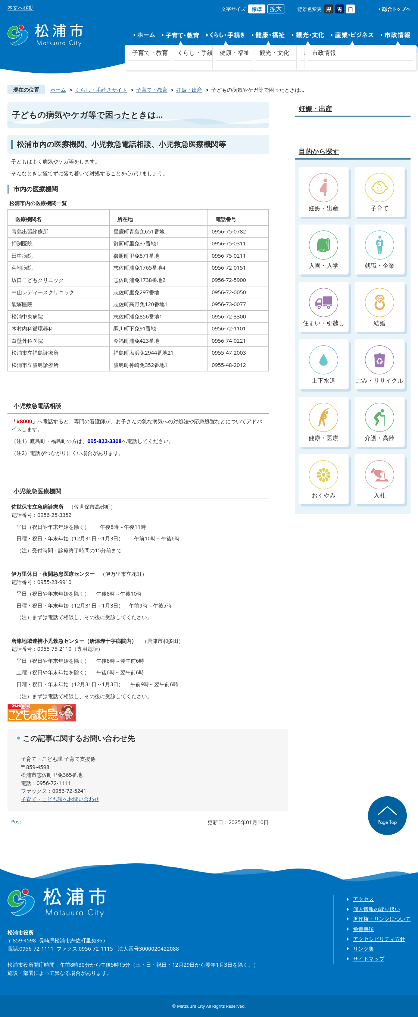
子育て (379, 192)
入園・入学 (324, 250)
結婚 (379, 307)
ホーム (58, 89)
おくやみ (323, 479)
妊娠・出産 (189, 89)
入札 (379, 479)
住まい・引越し (323, 307)
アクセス (363, 899)
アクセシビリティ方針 (379, 938)
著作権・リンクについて (382, 918)
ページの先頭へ (387, 815)
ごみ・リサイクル (379, 364)
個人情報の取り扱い (376, 909)
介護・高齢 (379, 422)
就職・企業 (379, 250)
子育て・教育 (152, 89)
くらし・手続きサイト (101, 89)
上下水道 (323, 364)
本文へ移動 (20, 7)
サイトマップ (368, 958)
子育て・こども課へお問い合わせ (60, 799)
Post (16, 821)
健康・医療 (324, 422)
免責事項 (363, 928)
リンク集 (363, 948)
